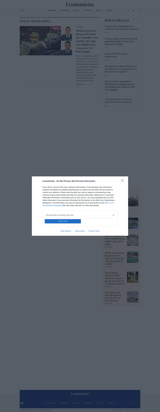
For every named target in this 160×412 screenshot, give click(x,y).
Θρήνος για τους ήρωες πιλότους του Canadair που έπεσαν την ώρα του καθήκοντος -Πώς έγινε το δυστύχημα (87, 41)
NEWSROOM (79, 84)
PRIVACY (137, 410)
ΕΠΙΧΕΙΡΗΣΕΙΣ (65, 10)
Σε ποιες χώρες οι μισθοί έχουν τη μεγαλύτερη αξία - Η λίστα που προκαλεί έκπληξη (121, 42)
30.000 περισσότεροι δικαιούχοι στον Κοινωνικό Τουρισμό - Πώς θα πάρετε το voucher (115, 258)
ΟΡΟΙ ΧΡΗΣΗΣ (117, 410)
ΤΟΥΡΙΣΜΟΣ (88, 10)
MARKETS (76, 10)
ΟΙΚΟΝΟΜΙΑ (52, 10)
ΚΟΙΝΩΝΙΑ (79, 27)
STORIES (109, 10)
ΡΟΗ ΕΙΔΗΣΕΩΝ (117, 20)
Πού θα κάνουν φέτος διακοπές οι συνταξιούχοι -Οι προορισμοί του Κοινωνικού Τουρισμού (121, 69)
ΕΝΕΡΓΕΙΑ (99, 10)
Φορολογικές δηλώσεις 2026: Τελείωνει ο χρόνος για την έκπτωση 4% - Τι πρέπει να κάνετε (114, 278)
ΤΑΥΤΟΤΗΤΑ (128, 410)
